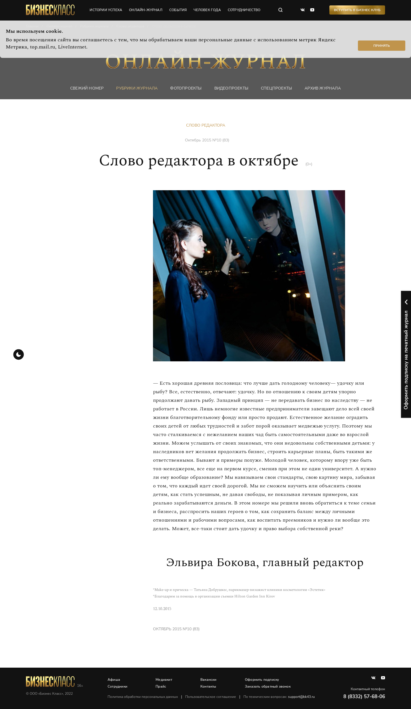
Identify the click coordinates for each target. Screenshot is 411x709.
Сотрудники (117, 686)
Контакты (208, 686)
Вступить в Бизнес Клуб (357, 10)
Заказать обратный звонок (268, 686)
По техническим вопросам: (279, 696)
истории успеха (106, 10)
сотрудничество (244, 10)
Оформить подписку (262, 679)
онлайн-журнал (145, 10)
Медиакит (164, 679)
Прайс (161, 686)
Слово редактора (205, 125)
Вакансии (208, 679)
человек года (207, 10)
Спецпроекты (276, 88)
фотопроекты (186, 88)
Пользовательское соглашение (210, 696)
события (178, 10)
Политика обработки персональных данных (143, 696)
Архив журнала (323, 88)
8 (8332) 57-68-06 (364, 696)
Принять (381, 45)
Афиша (114, 679)
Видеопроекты (231, 88)
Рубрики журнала (137, 88)
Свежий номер (87, 88)
